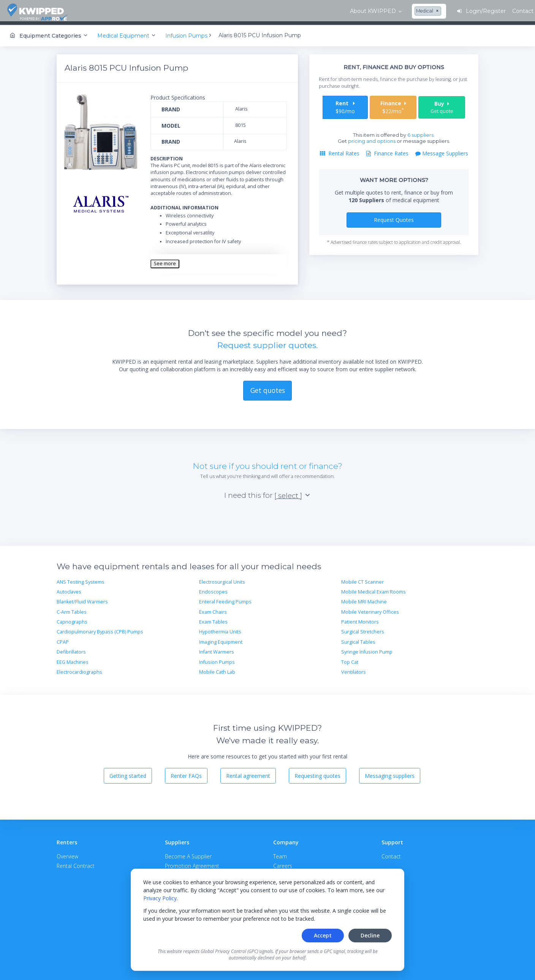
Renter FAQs (186, 772)
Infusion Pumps (217, 659)
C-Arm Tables (72, 609)
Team (280, 853)
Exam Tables (213, 619)
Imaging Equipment (220, 639)
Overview (67, 853)
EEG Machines (73, 659)
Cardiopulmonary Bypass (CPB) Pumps (100, 628)
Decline (370, 935)
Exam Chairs (213, 609)
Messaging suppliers (390, 772)
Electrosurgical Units (222, 579)
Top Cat (349, 659)
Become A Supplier (188, 853)
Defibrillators (71, 649)
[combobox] (173, 11)
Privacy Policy (160, 898)
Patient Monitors (360, 619)
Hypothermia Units (220, 628)
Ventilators (353, 669)
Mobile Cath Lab (217, 669)
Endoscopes (213, 589)
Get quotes (267, 387)
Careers (282, 862)
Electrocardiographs (79, 669)
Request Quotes (394, 216)
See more (165, 260)
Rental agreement (248, 772)
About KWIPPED (117, 11)
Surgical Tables (358, 639)
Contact (391, 853)
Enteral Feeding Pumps (225, 598)
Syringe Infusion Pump (367, 649)
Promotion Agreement (192, 862)
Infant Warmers (216, 649)
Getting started (127, 772)
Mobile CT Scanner (362, 579)
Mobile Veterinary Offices (370, 609)
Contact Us (504, 11)
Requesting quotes (317, 772)
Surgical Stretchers (362, 628)
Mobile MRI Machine (364, 598)
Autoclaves (69, 589)
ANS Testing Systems (80, 579)
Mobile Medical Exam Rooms (373, 589)
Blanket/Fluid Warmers (82, 598)
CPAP (63, 639)
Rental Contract (76, 862)
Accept (323, 935)
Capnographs (72, 619)
